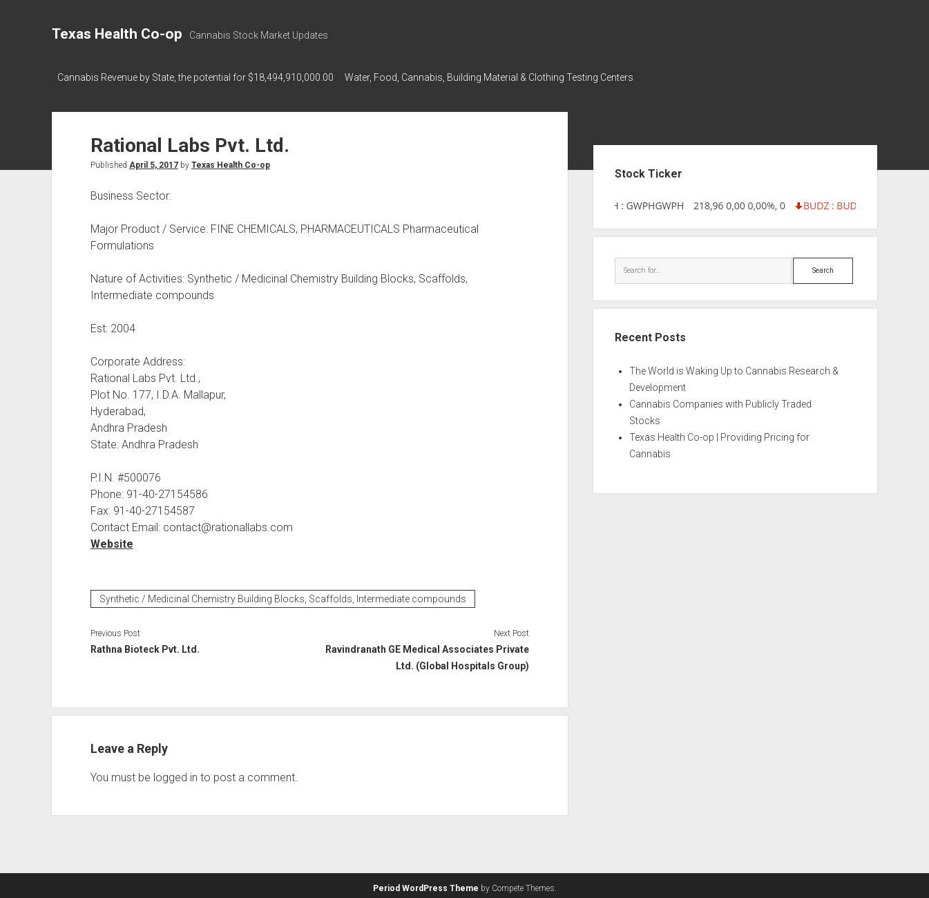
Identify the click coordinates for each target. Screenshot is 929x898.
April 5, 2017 (153, 161)
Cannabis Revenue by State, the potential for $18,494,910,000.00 (195, 77)
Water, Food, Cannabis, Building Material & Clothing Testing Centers (496, 77)
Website (111, 539)
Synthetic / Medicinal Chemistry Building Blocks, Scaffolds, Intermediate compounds (282, 594)
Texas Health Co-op (117, 34)
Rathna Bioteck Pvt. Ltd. (145, 645)
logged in (175, 773)
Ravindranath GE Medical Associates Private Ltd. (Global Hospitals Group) (427, 653)
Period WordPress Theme (426, 884)
